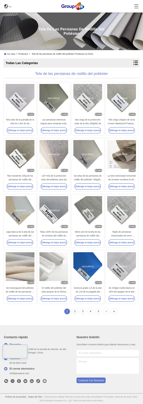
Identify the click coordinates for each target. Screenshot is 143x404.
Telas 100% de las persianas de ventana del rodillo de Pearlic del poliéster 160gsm (54, 236)
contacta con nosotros (91, 380)
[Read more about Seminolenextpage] (106, 311)
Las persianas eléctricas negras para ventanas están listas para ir (54, 123)
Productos (23, 54)
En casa (11, 54)
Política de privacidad (15, 397)
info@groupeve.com (19, 373)
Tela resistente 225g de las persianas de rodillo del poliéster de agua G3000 (20, 180)
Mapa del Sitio (35, 397)
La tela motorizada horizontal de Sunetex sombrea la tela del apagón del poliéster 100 (121, 180)
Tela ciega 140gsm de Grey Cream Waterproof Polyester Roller (121, 123)
